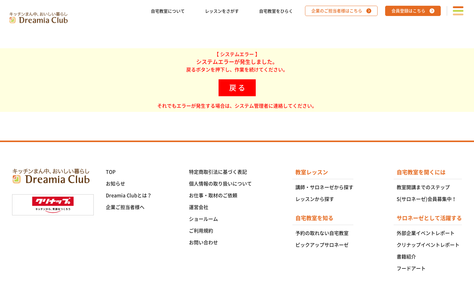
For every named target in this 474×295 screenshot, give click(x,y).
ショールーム (203, 219)
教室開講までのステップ (423, 187)
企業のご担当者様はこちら (336, 11)
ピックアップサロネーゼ (322, 245)
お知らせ (115, 183)
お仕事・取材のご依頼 (213, 195)
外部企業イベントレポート (426, 233)
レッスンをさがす (222, 11)
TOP (110, 172)
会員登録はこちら (408, 11)
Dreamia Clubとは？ (129, 195)
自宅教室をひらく (276, 11)
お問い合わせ (203, 242)
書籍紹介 (406, 256)
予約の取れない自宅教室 (322, 233)
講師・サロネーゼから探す (324, 187)
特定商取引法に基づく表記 (218, 172)
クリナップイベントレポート (428, 245)
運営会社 (198, 207)
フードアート (411, 268)
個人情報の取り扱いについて (220, 183)
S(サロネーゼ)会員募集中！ (426, 199)
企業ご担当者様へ (125, 207)
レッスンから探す (314, 199)
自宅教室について (168, 11)
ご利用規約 (201, 230)
